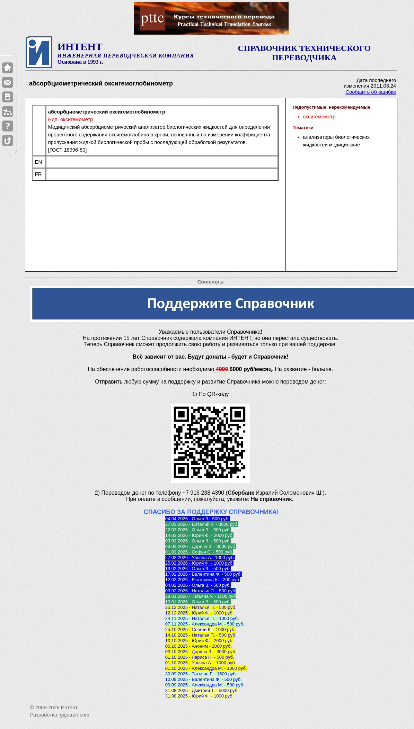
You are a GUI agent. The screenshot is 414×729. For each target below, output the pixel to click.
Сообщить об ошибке (370, 92)
